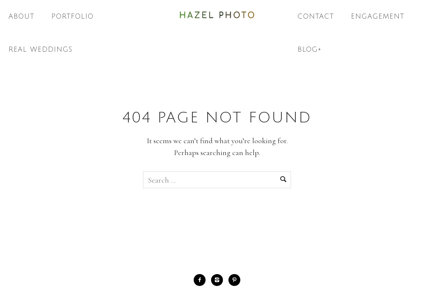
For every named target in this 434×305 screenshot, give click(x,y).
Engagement (377, 16)
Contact (316, 16)
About (21, 16)
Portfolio (72, 16)
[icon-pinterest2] (234, 280)
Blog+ (310, 49)
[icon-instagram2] (219, 280)
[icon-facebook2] (202, 280)
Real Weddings (40, 49)
